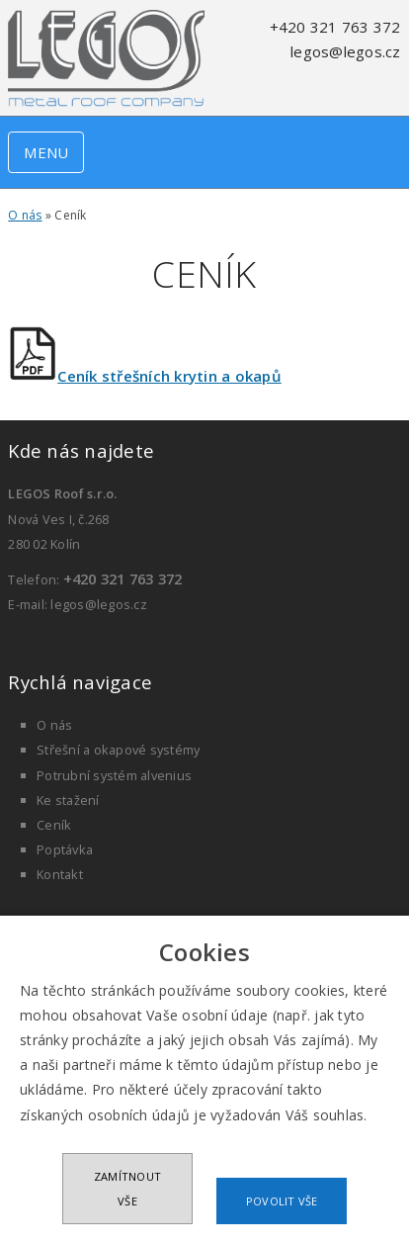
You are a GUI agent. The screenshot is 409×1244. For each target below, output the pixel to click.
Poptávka (65, 849)
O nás (24, 215)
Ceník (54, 825)
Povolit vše (282, 1201)
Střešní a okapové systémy (118, 749)
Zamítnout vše (127, 1188)
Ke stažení (68, 800)
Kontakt (60, 874)
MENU (46, 152)
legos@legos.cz (345, 51)
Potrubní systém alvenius (114, 775)
